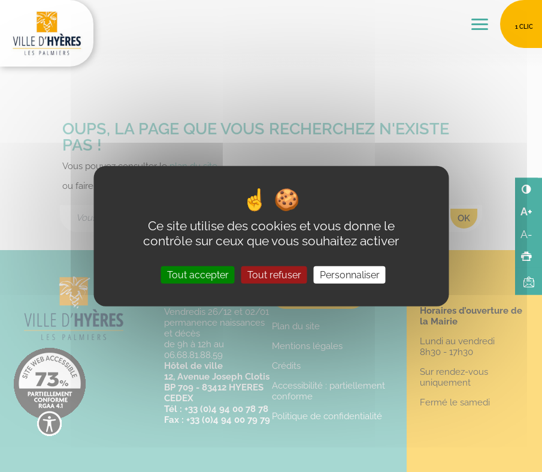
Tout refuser (274, 275)
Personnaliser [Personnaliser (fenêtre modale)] (350, 275)
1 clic (524, 26)
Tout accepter (198, 275)
